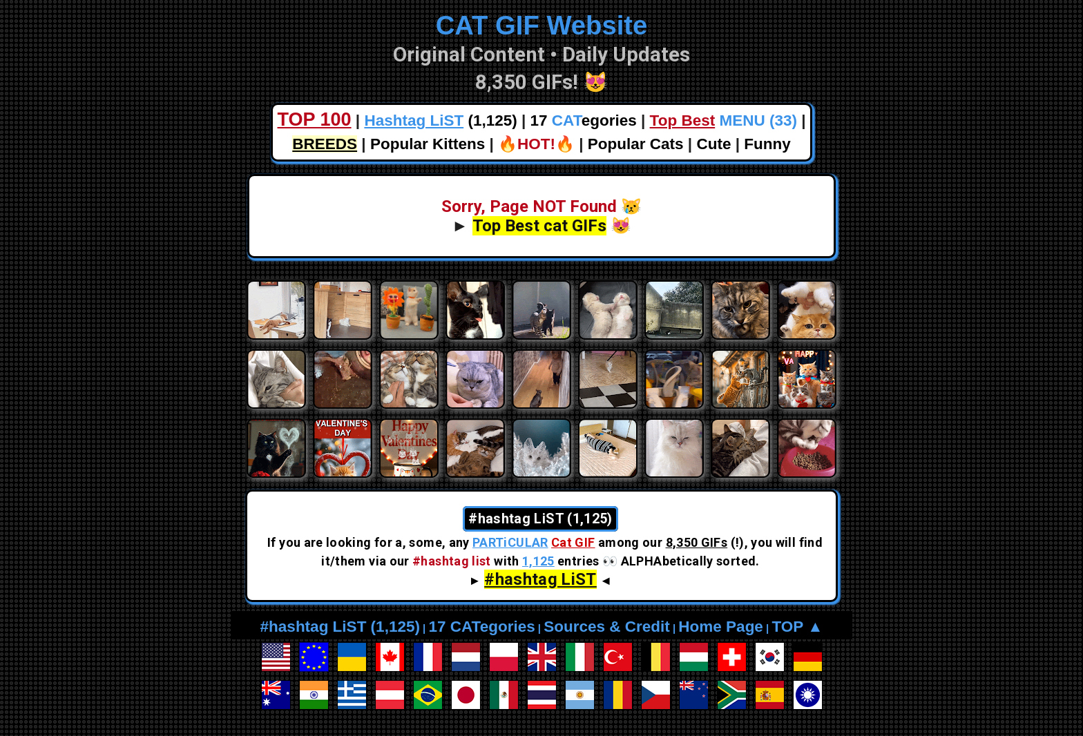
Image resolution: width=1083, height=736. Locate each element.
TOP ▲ (797, 626)
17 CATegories (481, 626)
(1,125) (440, 120)
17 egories (583, 120)
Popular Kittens (427, 144)
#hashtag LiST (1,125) (340, 626)
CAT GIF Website (542, 25)
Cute (713, 144)
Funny (767, 144)
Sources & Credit (607, 626)
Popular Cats (636, 144)
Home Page (720, 626)
